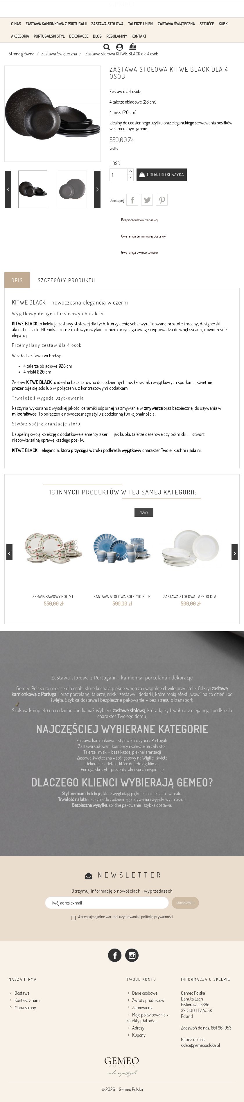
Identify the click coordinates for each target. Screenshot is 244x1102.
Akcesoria (20, 36)
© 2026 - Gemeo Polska (122, 1089)
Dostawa (22, 993)
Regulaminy (116, 36)
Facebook (114, 954)
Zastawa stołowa (107, 23)
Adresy (138, 1027)
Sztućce (207, 23)
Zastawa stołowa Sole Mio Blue (122, 596)
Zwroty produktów (148, 1000)
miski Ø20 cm (39, 372)
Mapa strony (25, 1007)
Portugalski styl (49, 36)
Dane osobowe (144, 993)
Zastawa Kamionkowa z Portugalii (56, 23)
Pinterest (161, 199)
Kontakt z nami (27, 1000)
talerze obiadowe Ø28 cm (49, 366)
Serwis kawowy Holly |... (54, 596)
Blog (97, 36)
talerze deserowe (147, 434)
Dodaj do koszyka (165, 174)
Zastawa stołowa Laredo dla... (190, 596)
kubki (125, 434)
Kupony (139, 1035)
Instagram (132, 954)
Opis (17, 280)
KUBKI (223, 23)
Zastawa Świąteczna (176, 23)
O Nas (16, 23)
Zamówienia (142, 1007)
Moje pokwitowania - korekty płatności (147, 1017)
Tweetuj (146, 199)
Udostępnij (132, 199)
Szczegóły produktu (66, 280)
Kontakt (139, 36)
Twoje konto (141, 978)
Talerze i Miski (140, 23)
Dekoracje (78, 36)
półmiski (178, 434)
